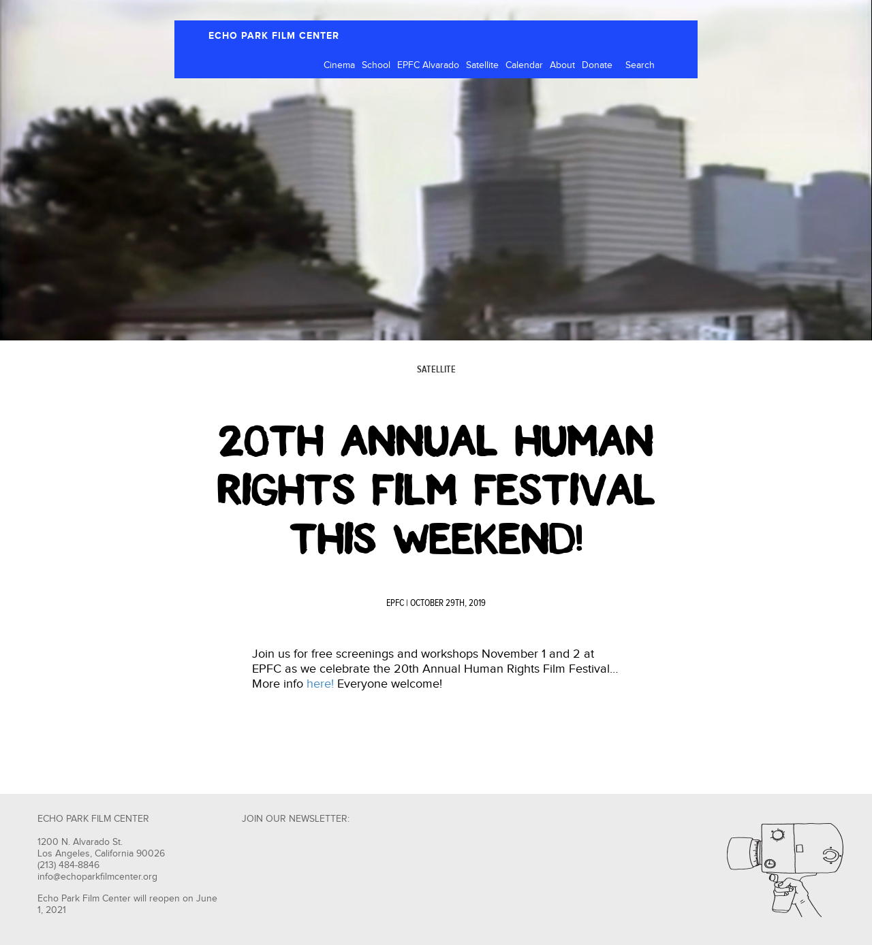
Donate (597, 65)
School (376, 65)
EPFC (395, 603)
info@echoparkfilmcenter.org (97, 876)
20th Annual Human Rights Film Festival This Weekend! (436, 490)
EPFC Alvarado (428, 65)
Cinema (339, 65)
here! (320, 684)
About (562, 65)
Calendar (524, 65)
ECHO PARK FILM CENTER (273, 36)
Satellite (482, 65)
